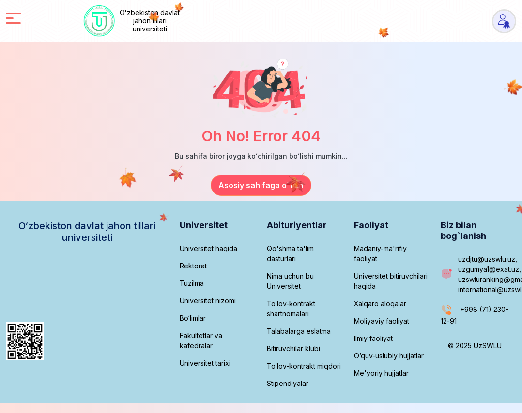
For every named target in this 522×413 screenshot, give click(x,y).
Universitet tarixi (205, 363)
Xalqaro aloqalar (380, 303)
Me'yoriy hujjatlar (381, 373)
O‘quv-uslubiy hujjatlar (389, 356)
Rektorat (193, 266)
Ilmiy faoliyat (373, 338)
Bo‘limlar (193, 318)
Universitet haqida (208, 248)
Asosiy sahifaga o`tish (261, 185)
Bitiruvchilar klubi (293, 348)
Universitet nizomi (208, 300)
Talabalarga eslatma (299, 331)
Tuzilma (192, 283)
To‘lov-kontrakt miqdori (304, 366)
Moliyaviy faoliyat (381, 321)
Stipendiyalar (287, 383)
